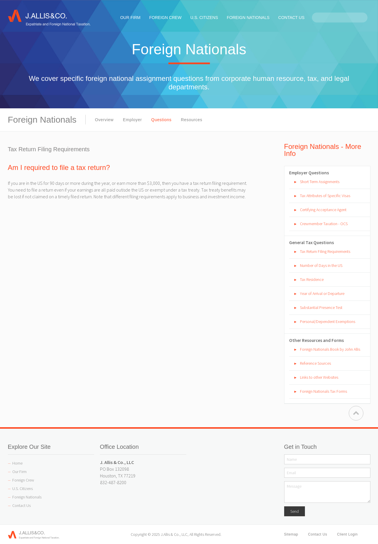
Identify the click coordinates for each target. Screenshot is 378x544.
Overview (104, 119)
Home (17, 463)
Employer (132, 119)
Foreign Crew (23, 480)
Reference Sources (315, 363)
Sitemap (291, 534)
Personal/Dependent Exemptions (327, 321)
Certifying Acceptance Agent (323, 209)
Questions (161, 119)
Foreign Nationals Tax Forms (323, 391)
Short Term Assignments (319, 181)
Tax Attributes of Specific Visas (325, 195)
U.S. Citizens (22, 488)
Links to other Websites (319, 377)
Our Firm (19, 471)
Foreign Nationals (27, 497)
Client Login (347, 534)
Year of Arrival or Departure (322, 293)
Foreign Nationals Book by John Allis (330, 349)
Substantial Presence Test (321, 307)
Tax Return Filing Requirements (325, 251)
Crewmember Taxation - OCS (324, 223)
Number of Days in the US (321, 265)
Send (294, 511)
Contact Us (21, 505)
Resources (191, 119)
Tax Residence (312, 279)
